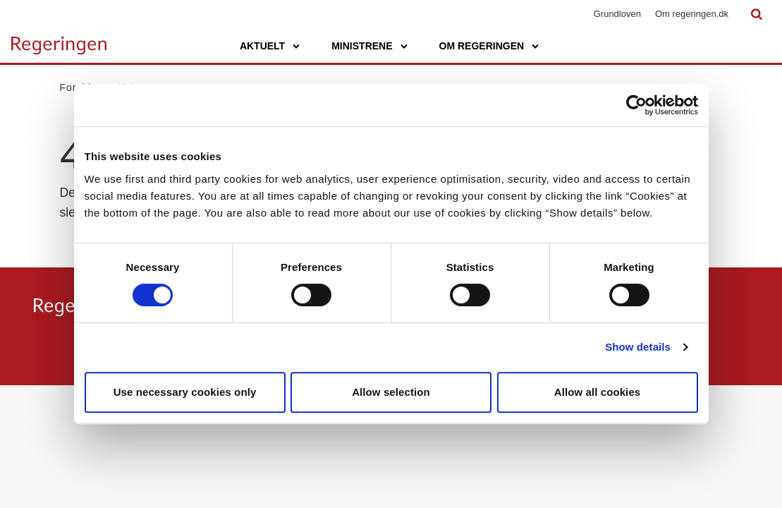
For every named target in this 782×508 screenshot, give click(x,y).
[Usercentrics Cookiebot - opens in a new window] (636, 105)
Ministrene (361, 46)
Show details (638, 347)
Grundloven (617, 13)
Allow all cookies (597, 392)
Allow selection (391, 392)
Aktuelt (262, 46)
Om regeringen (482, 46)
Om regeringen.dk (691, 13)
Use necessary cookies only (185, 392)
